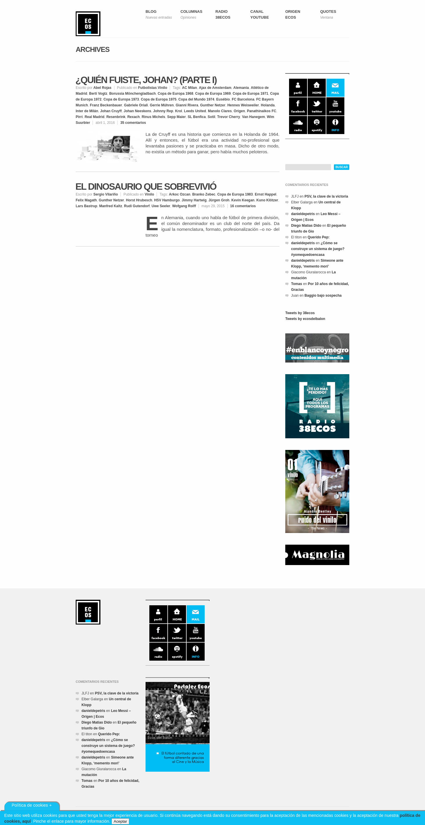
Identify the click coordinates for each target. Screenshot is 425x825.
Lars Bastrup (86, 206)
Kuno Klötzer (267, 200)
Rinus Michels (153, 117)
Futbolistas (147, 88)
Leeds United (195, 111)
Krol (178, 111)
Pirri (79, 117)
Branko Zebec (203, 194)
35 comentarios (133, 123)
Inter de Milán (87, 111)
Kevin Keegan (242, 200)
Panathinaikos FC (261, 111)
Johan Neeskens (137, 111)
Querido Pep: (319, 237)
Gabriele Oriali (136, 105)
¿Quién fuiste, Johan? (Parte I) (146, 80)
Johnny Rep (163, 111)
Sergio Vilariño (105, 194)
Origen (239, 111)
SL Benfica (197, 117)
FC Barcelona (243, 99)
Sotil (211, 117)
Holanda (268, 105)
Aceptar (120, 821)
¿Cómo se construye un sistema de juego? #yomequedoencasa (317, 249)
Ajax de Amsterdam (215, 88)
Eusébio (223, 99)
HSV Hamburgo (167, 200)
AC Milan (189, 88)
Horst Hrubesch (139, 200)
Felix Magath (86, 200)
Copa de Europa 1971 (250, 94)
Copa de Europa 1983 (235, 194)
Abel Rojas (102, 88)
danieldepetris (303, 214)
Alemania (241, 88)
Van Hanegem (253, 117)
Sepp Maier (176, 117)
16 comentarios (243, 206)
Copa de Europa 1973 (121, 99)
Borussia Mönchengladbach (132, 94)
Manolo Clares (220, 111)
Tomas (296, 284)
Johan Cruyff (111, 111)
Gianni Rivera (187, 105)
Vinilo (162, 88)
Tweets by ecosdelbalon (305, 319)
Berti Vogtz (98, 94)
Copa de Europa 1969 (213, 94)
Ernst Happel (265, 194)
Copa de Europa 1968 (175, 94)
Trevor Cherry (228, 117)
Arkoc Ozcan (179, 194)
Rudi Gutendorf (137, 206)
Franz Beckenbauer (106, 105)
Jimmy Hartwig (194, 200)
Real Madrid (95, 117)
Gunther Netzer (213, 105)
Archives (92, 49)
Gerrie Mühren (162, 105)
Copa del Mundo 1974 (196, 99)
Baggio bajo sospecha (322, 295)
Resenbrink (115, 117)
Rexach (133, 117)
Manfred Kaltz (110, 206)
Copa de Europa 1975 (158, 99)
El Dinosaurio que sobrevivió (145, 186)
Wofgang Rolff (184, 206)
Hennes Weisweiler (243, 105)
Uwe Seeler (161, 206)
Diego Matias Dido (306, 226)
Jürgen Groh (218, 200)
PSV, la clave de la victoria (326, 196)
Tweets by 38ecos (300, 313)
